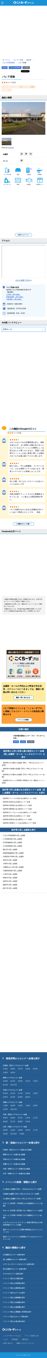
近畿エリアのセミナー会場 (12, 1102)
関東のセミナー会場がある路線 (14, 1154)
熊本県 (27, 1130)
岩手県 (20, 1069)
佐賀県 (12, 1130)
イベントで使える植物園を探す (14, 1307)
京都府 (20, 1105)
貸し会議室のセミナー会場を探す (15, 1259)
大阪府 (27, 1105)
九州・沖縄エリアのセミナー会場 (15, 1127)
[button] (6, 141)
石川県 (20, 1093)
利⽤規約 (15, 1339)
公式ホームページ (23, 235)
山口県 (35, 1118)
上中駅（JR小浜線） (13, 294)
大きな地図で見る (22, 280)
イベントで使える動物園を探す (14, 1297)
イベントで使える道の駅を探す (14, 1321)
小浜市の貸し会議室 (10, 874)
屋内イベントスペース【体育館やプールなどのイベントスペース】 (23, 1238)
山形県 (5, 1072)
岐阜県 (12, 1097)
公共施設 (26, 67)
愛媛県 (20, 1121)
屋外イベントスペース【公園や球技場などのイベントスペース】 (23, 1231)
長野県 (5, 1097)
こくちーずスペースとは (11, 1336)
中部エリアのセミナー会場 (12, 1090)
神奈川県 (13, 1085)
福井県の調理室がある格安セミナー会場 (17, 809)
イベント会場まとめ (31, 1336)
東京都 (5, 1085)
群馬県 (20, 1081)
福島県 (12, 1072)
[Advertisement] (23, 32)
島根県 (12, 1118)
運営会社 (25, 1339)
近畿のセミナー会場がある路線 (14, 1164)
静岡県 (20, 1097)
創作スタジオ (24, 87)
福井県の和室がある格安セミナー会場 (16, 816)
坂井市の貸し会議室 (10, 860)
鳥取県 (5, 1118)
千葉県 (35, 1081)
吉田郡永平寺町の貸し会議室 (13, 856)
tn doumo (11, 147)
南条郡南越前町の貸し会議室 (13, 853)
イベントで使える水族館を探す (14, 1302)
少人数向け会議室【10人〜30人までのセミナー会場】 (22, 1199)
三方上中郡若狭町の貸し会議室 (14, 835)
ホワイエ (5, 87)
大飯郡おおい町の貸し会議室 (13, 867)
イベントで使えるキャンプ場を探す (15, 1317)
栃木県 (12, 1081)
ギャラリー (13, 87)
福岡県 (5, 1130)
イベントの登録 (23, 720)
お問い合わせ (7, 1343)
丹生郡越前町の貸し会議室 (12, 842)
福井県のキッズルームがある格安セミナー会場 (19, 812)
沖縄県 (21, 1134)
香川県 (12, 1121)
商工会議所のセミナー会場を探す (15, 1269)
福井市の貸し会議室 (10, 881)
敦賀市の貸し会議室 (10, 878)
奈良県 (5, 1109)
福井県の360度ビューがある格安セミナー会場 (19, 823)
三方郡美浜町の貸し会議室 (12, 839)
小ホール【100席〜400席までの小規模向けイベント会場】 (22, 1216)
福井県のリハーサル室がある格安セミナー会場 (19, 798)
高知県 (27, 1121)
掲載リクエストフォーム (25, 1343)
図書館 (32, 87)
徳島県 (5, 1121)
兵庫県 (35, 1105)
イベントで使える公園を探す (13, 1278)
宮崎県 (5, 1134)
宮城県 (27, 1069)
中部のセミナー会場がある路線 (14, 1159)
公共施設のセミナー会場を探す (14, 1255)
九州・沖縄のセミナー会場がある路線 (16, 1173)
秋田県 (35, 1069)
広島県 (27, 1118)
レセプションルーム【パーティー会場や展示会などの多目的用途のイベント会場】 (23, 1224)
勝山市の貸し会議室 (10, 849)
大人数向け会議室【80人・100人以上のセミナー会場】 (22, 1189)
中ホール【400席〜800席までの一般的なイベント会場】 (23, 1210)
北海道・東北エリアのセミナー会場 (15, 1065)
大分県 (35, 1130)
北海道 (5, 1069)
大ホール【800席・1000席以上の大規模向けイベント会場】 (23, 1204)
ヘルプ (5, 1339)
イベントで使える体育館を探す (14, 1283)
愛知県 (27, 1097)
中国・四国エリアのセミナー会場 (15, 1114)
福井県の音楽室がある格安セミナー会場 (17, 805)
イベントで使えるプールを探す (14, 1293)
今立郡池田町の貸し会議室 (12, 846)
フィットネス (6, 90)
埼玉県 (27, 1081)
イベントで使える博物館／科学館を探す (17, 1312)
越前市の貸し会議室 (10, 885)
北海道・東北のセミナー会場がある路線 (17, 1150)
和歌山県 (13, 1109)
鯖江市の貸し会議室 (10, 888)
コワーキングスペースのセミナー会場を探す (19, 1264)
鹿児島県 (13, 1134)
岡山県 (20, 1118)
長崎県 (20, 1130)
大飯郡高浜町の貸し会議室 (12, 870)
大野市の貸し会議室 (10, 863)
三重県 (5, 1105)
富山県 (12, 1093)
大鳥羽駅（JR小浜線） (14, 299)
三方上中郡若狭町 (15, 67)
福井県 (5, 67)
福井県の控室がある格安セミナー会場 (16, 802)
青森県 (12, 1069)
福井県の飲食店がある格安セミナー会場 (17, 819)
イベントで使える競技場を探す (14, 1288)
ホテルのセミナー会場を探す (13, 1274)
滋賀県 (12, 1105)
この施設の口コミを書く (23, 524)
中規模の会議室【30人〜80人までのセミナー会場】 (21, 1194)
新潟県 (5, 1093)
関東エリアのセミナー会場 (12, 1078)
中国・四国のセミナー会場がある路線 (16, 1169)
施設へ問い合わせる (23, 697)
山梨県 (35, 1093)
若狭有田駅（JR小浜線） (15, 297)
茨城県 (5, 1081)
